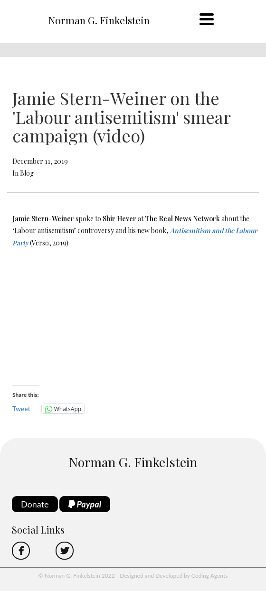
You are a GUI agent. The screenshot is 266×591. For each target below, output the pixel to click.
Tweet (21, 408)
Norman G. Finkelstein (99, 20)
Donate (35, 504)
